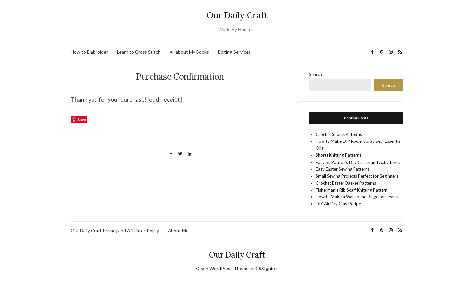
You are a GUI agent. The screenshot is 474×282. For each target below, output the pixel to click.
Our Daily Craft (237, 15)
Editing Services (234, 52)
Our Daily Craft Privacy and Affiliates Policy (115, 230)
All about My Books (189, 52)
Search (315, 74)
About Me (178, 230)
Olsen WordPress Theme (222, 268)
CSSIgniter (266, 268)
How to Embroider (89, 52)
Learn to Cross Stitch (139, 52)
